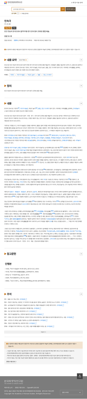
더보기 (43, 332)
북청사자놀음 (8, 138)
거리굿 (22, 182)
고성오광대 (62, 136)
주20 (61, 147)
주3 (50, 135)
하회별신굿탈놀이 (56, 138)
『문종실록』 (19, 231)
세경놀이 (17, 192)
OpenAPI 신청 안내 (33, 388)
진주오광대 (40, 141)
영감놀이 (23, 192)
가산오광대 (65, 138)
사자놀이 (78, 141)
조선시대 (24, 204)
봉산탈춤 (15, 138)
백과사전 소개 (8, 388)
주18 (24, 236)
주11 (33, 201)
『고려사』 (6, 219)
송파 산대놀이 (40, 138)
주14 (52, 211)
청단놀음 (29, 141)
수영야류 (33, 138)
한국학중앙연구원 (13, 382)
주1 (19, 108)
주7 (37, 162)
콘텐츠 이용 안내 (10, 362)
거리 (44, 180)
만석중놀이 (76, 109)
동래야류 (21, 138)
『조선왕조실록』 (51, 231)
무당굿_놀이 (31, 75)
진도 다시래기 (45, 109)
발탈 (39, 75)
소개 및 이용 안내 (77, 3)
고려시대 (52, 239)
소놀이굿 (34, 192)
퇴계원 (49, 141)
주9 (69, 179)
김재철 (75, 173)
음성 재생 (22, 60)
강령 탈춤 (27, 138)
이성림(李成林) (50, 219)
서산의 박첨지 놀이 (21, 151)
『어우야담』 (78, 231)
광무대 (69, 158)
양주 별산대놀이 (32, 136)
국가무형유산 (11, 136)
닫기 (81, 60)
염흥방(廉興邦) (17, 219)
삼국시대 (75, 202)
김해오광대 (65, 141)
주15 (40, 214)
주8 (44, 170)
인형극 (6, 148)
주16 (53, 214)
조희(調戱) (40, 212)
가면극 (12, 75)
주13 (35, 211)
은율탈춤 (47, 138)
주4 (47, 152)
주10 (13, 197)
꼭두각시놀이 (13, 148)
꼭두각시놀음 (21, 75)
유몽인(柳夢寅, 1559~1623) (64, 231)
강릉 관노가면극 (70, 136)
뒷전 (15, 182)
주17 (72, 216)
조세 (50, 222)
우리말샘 (22, 300)
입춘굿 (12, 192)
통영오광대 (55, 136)
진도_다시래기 (47, 75)
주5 (36, 157)
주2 (36, 108)
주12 (57, 201)
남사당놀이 (40, 136)
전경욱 (16, 41)
